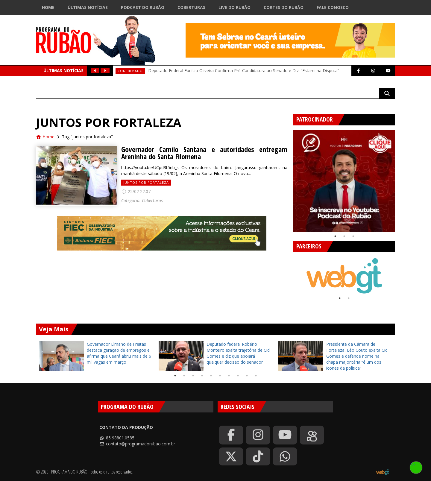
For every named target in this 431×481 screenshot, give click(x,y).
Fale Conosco (333, 7)
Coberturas (191, 7)
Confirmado (130, 71)
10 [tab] (256, 376)
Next (400, 178)
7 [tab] (229, 376)
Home (48, 7)
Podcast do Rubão (142, 7)
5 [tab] (211, 376)
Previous (289, 178)
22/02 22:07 (136, 191)
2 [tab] (344, 236)
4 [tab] (202, 376)
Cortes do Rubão (283, 7)
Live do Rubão (234, 7)
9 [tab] (247, 376)
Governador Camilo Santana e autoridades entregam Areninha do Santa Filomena (204, 153)
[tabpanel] (344, 181)
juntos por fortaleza (146, 182)
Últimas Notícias (88, 7)
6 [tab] (220, 376)
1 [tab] (335, 236)
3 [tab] (353, 236)
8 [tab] (238, 376)
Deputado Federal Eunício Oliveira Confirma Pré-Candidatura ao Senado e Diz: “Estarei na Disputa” (243, 70)
